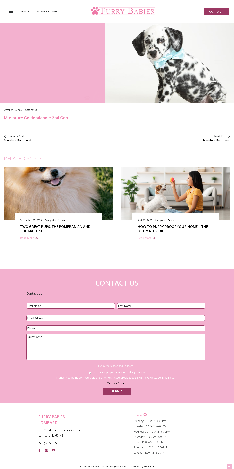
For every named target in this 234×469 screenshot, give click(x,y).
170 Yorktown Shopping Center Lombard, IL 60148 (59, 432)
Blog (95, 77)
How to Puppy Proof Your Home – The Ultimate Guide (173, 229)
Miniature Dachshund (17, 140)
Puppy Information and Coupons (115, 365)
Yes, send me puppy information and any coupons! (118, 372)
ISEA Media (149, 466)
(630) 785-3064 (48, 443)
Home (25, 11)
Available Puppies (46, 11)
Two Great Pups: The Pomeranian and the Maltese (55, 229)
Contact (216, 11)
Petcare (61, 220)
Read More (27, 238)
